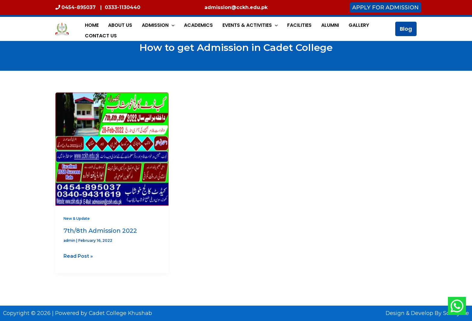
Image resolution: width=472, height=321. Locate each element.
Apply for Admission (385, 7)
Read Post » (78, 255)
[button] (406, 29)
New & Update (78, 218)
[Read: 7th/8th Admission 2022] (112, 148)
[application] (163, 28)
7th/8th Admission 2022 (101, 230)
